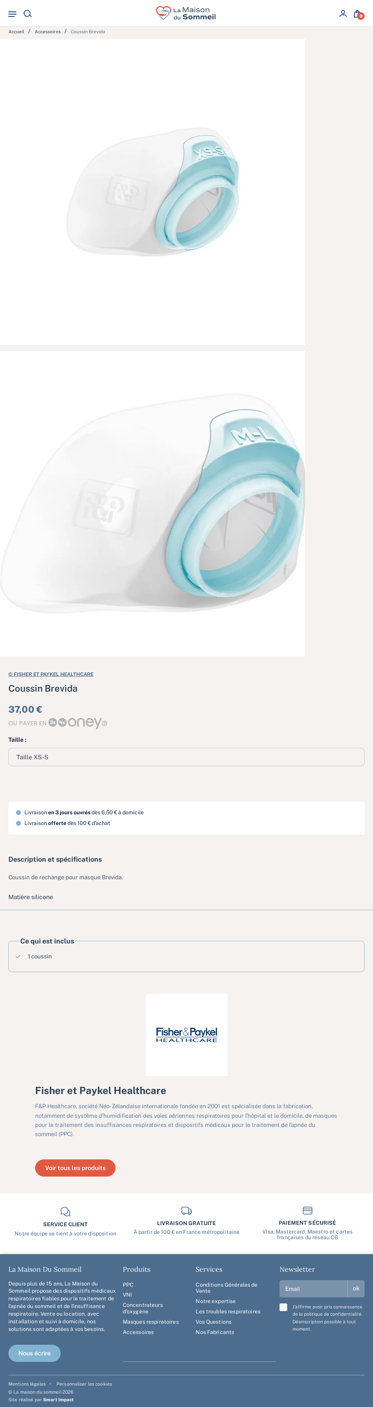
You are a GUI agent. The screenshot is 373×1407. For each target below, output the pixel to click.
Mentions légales (27, 1384)
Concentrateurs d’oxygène (143, 1308)
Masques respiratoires (151, 1322)
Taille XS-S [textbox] (32, 757)
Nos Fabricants (215, 1332)
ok (356, 1288)
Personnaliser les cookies (84, 1384)
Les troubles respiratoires (228, 1311)
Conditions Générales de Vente (226, 1288)
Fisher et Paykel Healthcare (50, 673)
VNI (127, 1295)
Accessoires (138, 1332)
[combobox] (186, 757)
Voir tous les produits (75, 1168)
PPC (128, 1285)
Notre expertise (216, 1301)
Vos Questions (214, 1322)
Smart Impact (58, 1399)
